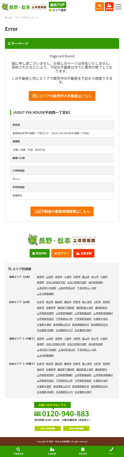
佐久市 (95, 276)
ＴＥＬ (111, 451)
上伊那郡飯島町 (83, 313)
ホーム (8, 17)
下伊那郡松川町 (64, 319)
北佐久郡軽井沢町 (55, 282)
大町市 (97, 302)
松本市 (40, 302)
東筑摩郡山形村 (61, 324)
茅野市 (106, 302)
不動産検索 (18, 451)
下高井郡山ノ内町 (86, 288)
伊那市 (76, 302)
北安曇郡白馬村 (83, 330)
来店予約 (83, 451)
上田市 (49, 276)
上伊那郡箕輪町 (64, 313)
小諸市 (67, 276)
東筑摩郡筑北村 (99, 324)
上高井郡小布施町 (46, 288)
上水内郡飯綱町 (45, 293)
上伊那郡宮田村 (45, 319)
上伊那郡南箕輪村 (103, 313)
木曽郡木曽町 (44, 324)
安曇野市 (51, 307)
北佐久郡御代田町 (77, 282)
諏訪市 (67, 302)
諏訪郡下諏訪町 (66, 307)
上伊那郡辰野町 (45, 313)
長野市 (40, 276)
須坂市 (58, 276)
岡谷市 (49, 302)
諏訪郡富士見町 (84, 307)
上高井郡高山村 (66, 288)
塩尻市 (40, 307)
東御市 (40, 282)
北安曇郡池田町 (45, 330)
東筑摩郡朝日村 (80, 324)
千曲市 (104, 276)
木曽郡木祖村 (100, 319)
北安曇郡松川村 (64, 330)
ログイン (99, 7)
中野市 (76, 276)
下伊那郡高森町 (83, 319)
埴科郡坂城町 (95, 282)
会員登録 (109, 7)
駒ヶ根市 (87, 302)
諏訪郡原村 (101, 307)
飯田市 (58, 302)
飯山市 (86, 276)
